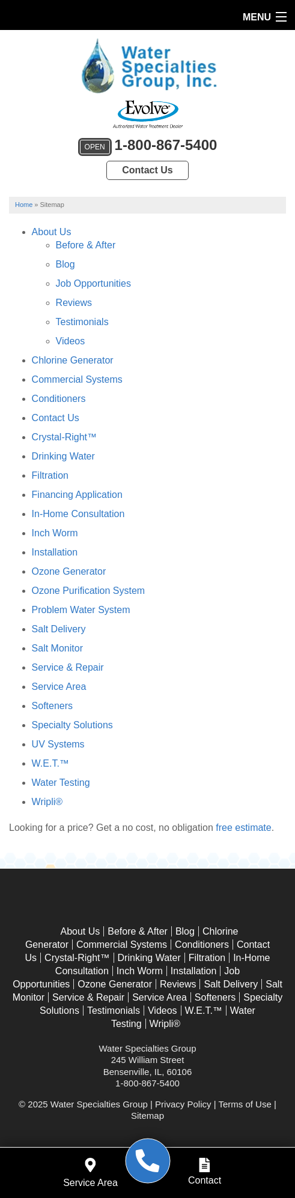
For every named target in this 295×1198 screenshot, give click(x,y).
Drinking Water (63, 456)
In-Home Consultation (78, 514)
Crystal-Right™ (64, 437)
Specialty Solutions (72, 725)
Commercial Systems (77, 379)
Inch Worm (55, 533)
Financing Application (77, 495)
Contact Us (147, 170)
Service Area (59, 686)
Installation (55, 552)
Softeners (52, 706)
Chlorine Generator (73, 360)
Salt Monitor (57, 648)
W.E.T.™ (50, 763)
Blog (65, 264)
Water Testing (61, 782)
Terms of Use (244, 1104)
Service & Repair (68, 667)
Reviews (74, 303)
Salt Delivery (59, 629)
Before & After (86, 245)
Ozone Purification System (88, 591)
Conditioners (59, 399)
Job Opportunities (93, 283)
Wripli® (47, 802)
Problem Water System (81, 610)
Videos (70, 341)
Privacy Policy (183, 1104)
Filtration (50, 475)
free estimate (243, 827)
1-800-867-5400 (147, 147)
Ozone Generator (69, 571)
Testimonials (82, 322)
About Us (51, 232)
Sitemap (147, 1115)
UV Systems (58, 744)
